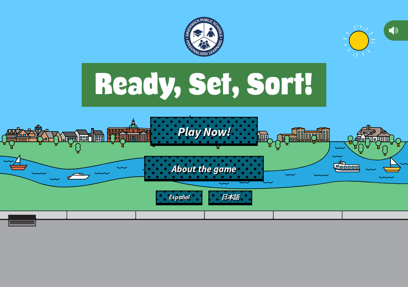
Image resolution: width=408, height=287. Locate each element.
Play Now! (204, 131)
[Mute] (394, 30)
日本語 (230, 197)
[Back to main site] (204, 38)
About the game (204, 169)
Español (179, 197)
